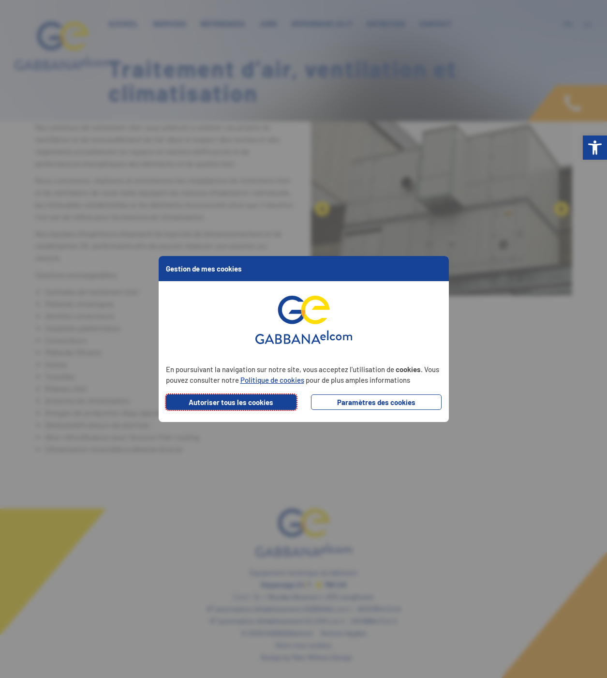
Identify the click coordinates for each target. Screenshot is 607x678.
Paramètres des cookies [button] (376, 402)
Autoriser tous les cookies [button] (231, 402)
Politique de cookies (272, 380)
